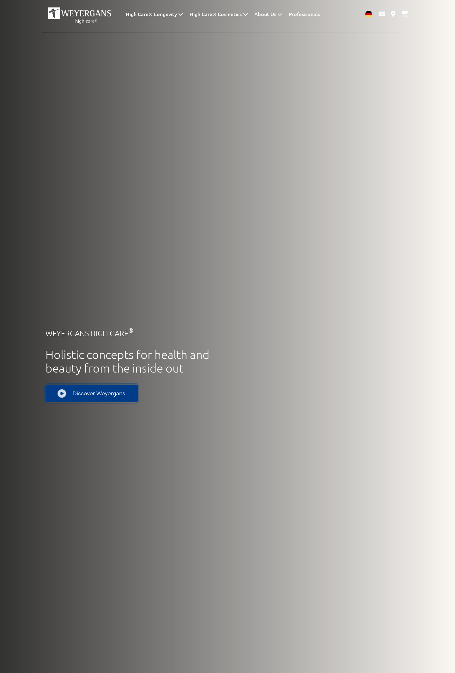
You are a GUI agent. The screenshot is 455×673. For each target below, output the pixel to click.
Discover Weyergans (91, 393)
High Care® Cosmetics (216, 13)
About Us (265, 13)
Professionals (304, 13)
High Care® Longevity (152, 13)
